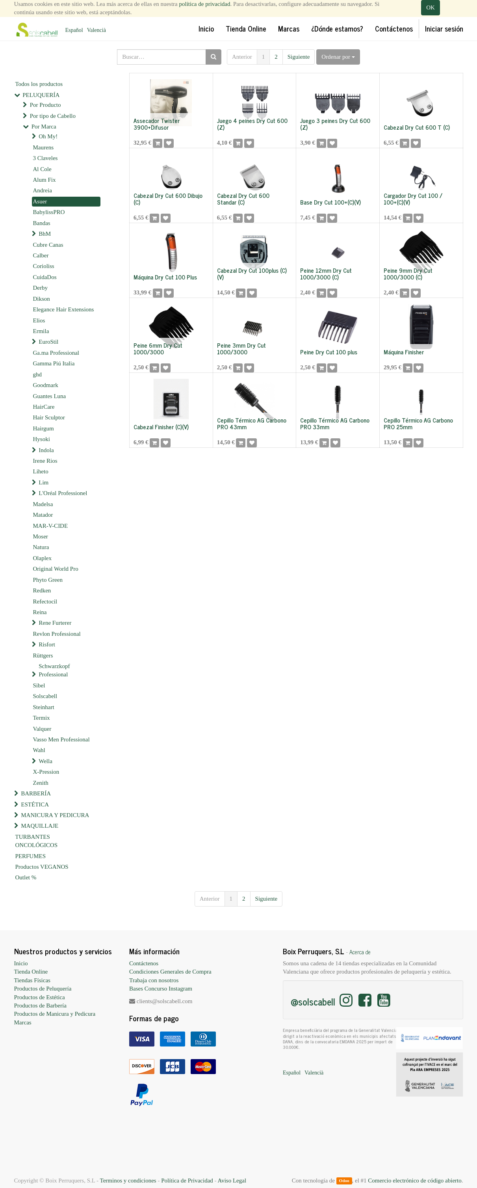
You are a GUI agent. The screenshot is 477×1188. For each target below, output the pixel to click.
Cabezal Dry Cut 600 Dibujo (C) (168, 198)
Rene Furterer (55, 623)
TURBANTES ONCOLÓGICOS (36, 841)
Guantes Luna (49, 396)
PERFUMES (30, 856)
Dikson (41, 299)
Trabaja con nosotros (153, 980)
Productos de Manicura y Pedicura (55, 1014)
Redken (42, 590)
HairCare (44, 407)
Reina (40, 612)
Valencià (96, 30)
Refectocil (45, 601)
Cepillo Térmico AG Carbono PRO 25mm (418, 423)
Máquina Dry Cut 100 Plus (165, 277)
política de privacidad (204, 4)
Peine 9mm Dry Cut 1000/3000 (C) (408, 273)
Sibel (39, 685)
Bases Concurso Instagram (160, 988)
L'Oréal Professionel (63, 493)
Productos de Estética (39, 997)
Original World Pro (55, 569)
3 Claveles (45, 158)
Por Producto (45, 105)
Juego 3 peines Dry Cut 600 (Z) (335, 123)
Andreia (42, 190)
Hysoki (41, 439)
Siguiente (299, 57)
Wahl (39, 750)
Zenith (40, 783)
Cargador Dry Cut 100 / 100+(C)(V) (413, 198)
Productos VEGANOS (42, 867)
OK (430, 7)
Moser (40, 536)
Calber (41, 255)
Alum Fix (44, 180)
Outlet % (26, 877)
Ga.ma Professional (56, 353)
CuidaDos (45, 277)
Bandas (41, 223)
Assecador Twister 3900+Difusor (157, 123)
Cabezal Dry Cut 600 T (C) (417, 127)
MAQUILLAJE (39, 826)
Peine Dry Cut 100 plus (328, 352)
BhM (45, 234)
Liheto (40, 471)
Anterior (242, 57)
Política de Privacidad (187, 1180)
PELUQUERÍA (40, 95)
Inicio (21, 963)
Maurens (43, 147)
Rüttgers (43, 655)
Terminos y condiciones (128, 1180)
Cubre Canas (48, 245)
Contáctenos (143, 963)
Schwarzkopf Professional (54, 670)
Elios (39, 320)
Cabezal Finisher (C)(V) (161, 427)
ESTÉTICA (35, 804)
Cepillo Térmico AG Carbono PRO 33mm (334, 423)
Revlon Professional (57, 634)
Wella (45, 761)
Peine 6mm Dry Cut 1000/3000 (158, 348)
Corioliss (43, 266)
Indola (46, 450)
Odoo (344, 1181)
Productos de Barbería (40, 1005)
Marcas (23, 1022)
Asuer (40, 201)
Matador (43, 515)
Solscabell (45, 696)
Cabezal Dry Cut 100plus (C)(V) (252, 273)
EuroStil (48, 342)
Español (74, 30)
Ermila (41, 331)
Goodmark (45, 385)
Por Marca (44, 126)
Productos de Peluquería (43, 988)
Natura (41, 547)
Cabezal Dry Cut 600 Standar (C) (243, 198)
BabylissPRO (49, 212)
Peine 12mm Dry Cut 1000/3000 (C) (326, 273)
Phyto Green (48, 580)
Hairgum (43, 428)
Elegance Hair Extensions (63, 309)
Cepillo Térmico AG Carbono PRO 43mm (251, 423)
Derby (40, 288)
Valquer (42, 729)
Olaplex (42, 558)
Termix (41, 718)
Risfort (47, 644)
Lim (43, 482)
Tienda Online (31, 971)
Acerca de (360, 952)
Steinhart (43, 707)
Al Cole (42, 169)
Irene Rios (45, 461)
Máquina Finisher (404, 352)
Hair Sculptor (49, 417)
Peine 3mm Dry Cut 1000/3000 (241, 348)
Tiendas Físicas (32, 980)
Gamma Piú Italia (54, 363)
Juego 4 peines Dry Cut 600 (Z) (252, 123)
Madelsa (43, 504)
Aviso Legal (231, 1180)
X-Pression (46, 772)
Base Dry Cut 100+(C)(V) (330, 202)
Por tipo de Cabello (53, 116)
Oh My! (48, 136)
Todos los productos (39, 84)
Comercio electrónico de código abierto (414, 1180)
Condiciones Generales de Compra (170, 971)
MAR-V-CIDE (50, 526)
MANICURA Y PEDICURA (55, 815)
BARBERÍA (36, 793)
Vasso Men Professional (61, 739)
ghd (37, 374)
